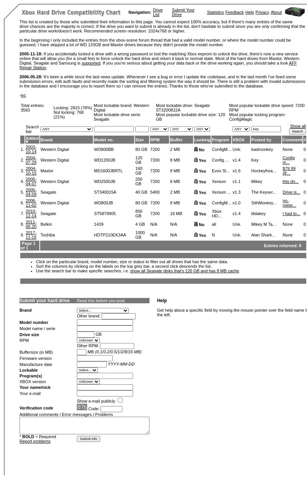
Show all (298, 126)
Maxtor (47, 170)
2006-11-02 (31, 202)
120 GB (138, 160)
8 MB (175, 160)
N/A (153, 224)
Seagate (48, 192)
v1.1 (236, 181)
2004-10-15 (31, 170)
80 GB (141, 149)
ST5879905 (105, 213)
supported (91, 63)
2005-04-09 (31, 192)
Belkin (46, 224)
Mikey (256, 181)
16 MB (176, 213)
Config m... (289, 160)
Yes (202, 160)
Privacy (262, 12)
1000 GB (140, 234)
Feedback (234, 12)
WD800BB (104, 149)
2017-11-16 (31, 234)
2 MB (175, 149)
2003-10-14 (31, 149)
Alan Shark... (263, 235)
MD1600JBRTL (108, 170)
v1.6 (236, 170)
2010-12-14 (31, 213)
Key (254, 160)
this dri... (291, 181)
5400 (154, 192)
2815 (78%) (81, 107)
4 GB (140, 224)
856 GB (138, 213)
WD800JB (103, 203)
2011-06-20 (31, 224)
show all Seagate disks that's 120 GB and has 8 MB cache (184, 271)
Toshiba (48, 235)
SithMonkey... (263, 203)
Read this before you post (101, 300)
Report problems (34, 441)
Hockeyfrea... (263, 170)
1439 (98, 224)
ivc (23, 95)
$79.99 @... (289, 170)
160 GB (138, 170)
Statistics (215, 12)
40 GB (141, 192)
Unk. (236, 149)
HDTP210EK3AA (110, 235)
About (276, 12)
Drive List (158, 12)
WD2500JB (104, 181)
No (202, 149)
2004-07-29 (31, 160)
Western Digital (55, 149)
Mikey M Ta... (263, 224)
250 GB (138, 181)
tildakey (258, 213)
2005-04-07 (31, 181)
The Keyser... (263, 192)
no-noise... (289, 202)
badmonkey (262, 149)
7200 (154, 149)
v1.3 (236, 192)
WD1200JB (104, 160)
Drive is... (291, 192)
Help (249, 12)
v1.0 (236, 203)
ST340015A (105, 192)
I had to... (291, 213)
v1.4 (236, 160)
